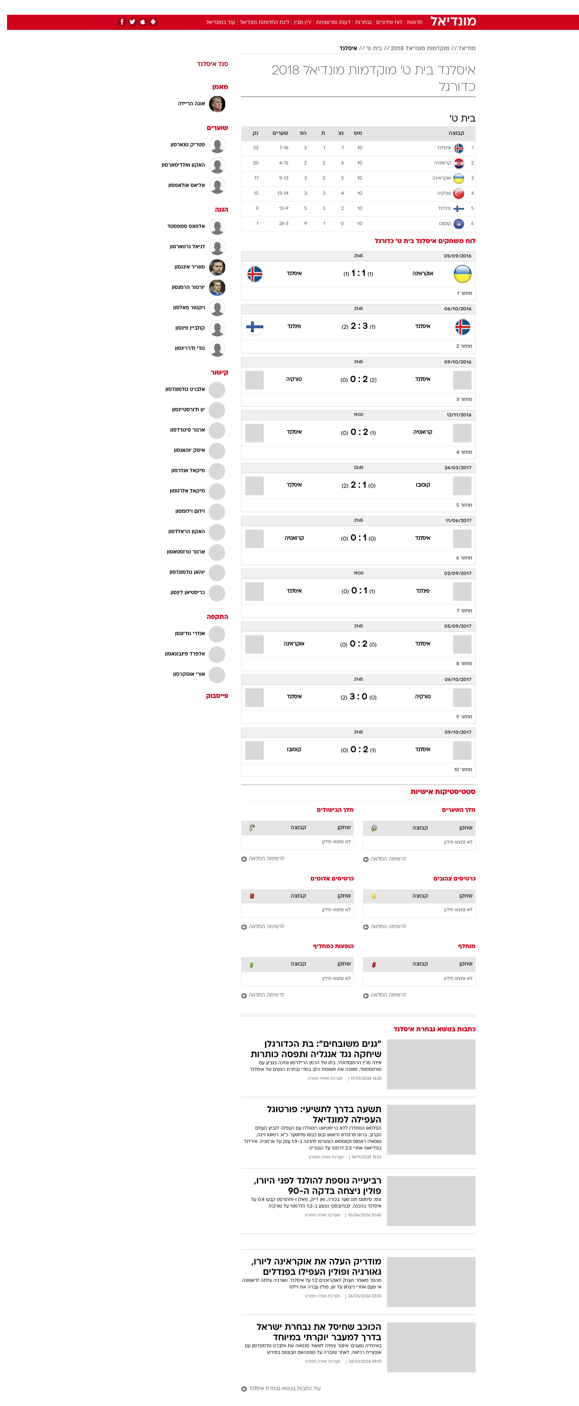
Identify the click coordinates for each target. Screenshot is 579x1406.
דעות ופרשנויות (326, 22)
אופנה (205, 7)
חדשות (420, 7)
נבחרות (356, 22)
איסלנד (341, 49)
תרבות (371, 7)
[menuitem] (416, 7)
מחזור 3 (457, 400)
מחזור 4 (457, 452)
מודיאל (460, 49)
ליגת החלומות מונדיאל (257, 22)
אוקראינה (415, 274)
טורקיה (287, 379)
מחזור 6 (457, 558)
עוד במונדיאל (213, 22)
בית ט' (367, 49)
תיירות (260, 7)
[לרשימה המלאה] (412, 860)
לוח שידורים (382, 22)
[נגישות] (10, 7)
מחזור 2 (457, 346)
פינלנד (287, 326)
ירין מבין (295, 22)
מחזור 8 (457, 664)
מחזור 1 (457, 294)
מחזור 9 (457, 717)
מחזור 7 (457, 611)
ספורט (395, 7)
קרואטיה (415, 432)
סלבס (347, 7)
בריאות (285, 7)
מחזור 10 (456, 770)
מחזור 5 (457, 505)
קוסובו (416, 485)
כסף (327, 7)
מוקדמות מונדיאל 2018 (413, 49)
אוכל (308, 7)
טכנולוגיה (232, 7)
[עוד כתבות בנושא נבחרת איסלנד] (351, 1389)
